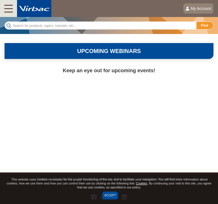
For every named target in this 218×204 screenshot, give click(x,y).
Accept (110, 195)
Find (204, 25)
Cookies (141, 183)
